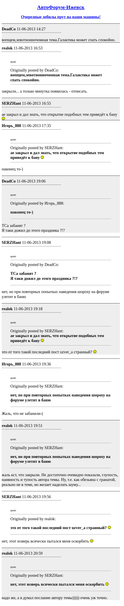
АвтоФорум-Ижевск (60, 7)
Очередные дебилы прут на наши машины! (61, 17)
